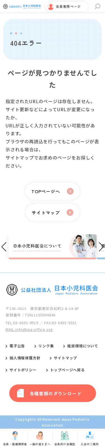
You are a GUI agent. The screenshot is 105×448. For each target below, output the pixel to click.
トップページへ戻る (67, 369)
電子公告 (17, 345)
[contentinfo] (52, 351)
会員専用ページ (68, 6)
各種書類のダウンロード (55, 393)
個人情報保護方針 (25, 357)
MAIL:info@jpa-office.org (29, 329)
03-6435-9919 (25, 322)
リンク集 (46, 345)
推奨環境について (82, 345)
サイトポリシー (23, 369)
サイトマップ (65, 357)
